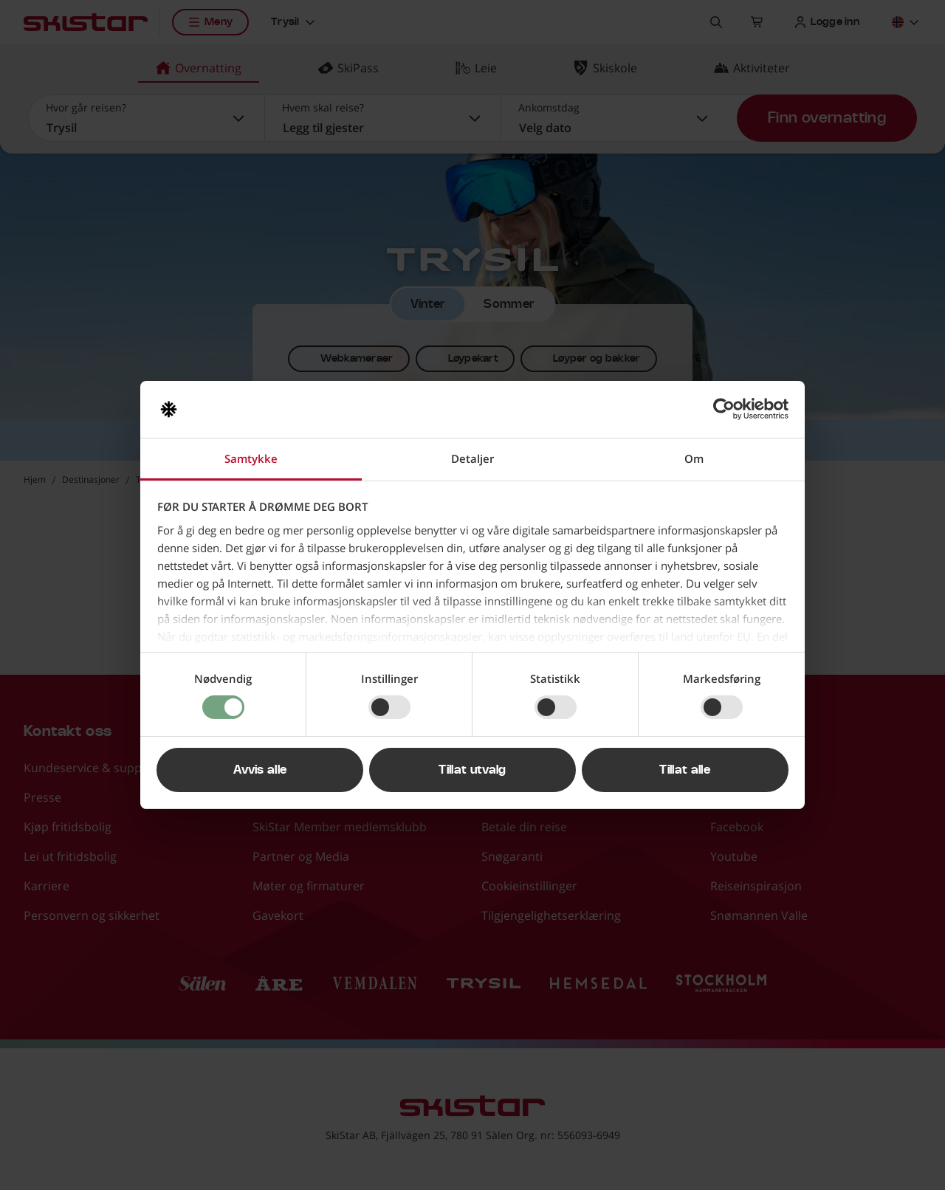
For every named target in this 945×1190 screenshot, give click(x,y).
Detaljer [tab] (472, 458)
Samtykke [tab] (251, 458)
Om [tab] (694, 458)
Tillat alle (684, 770)
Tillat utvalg (472, 770)
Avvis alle (259, 770)
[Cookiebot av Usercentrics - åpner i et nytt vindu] (723, 409)
